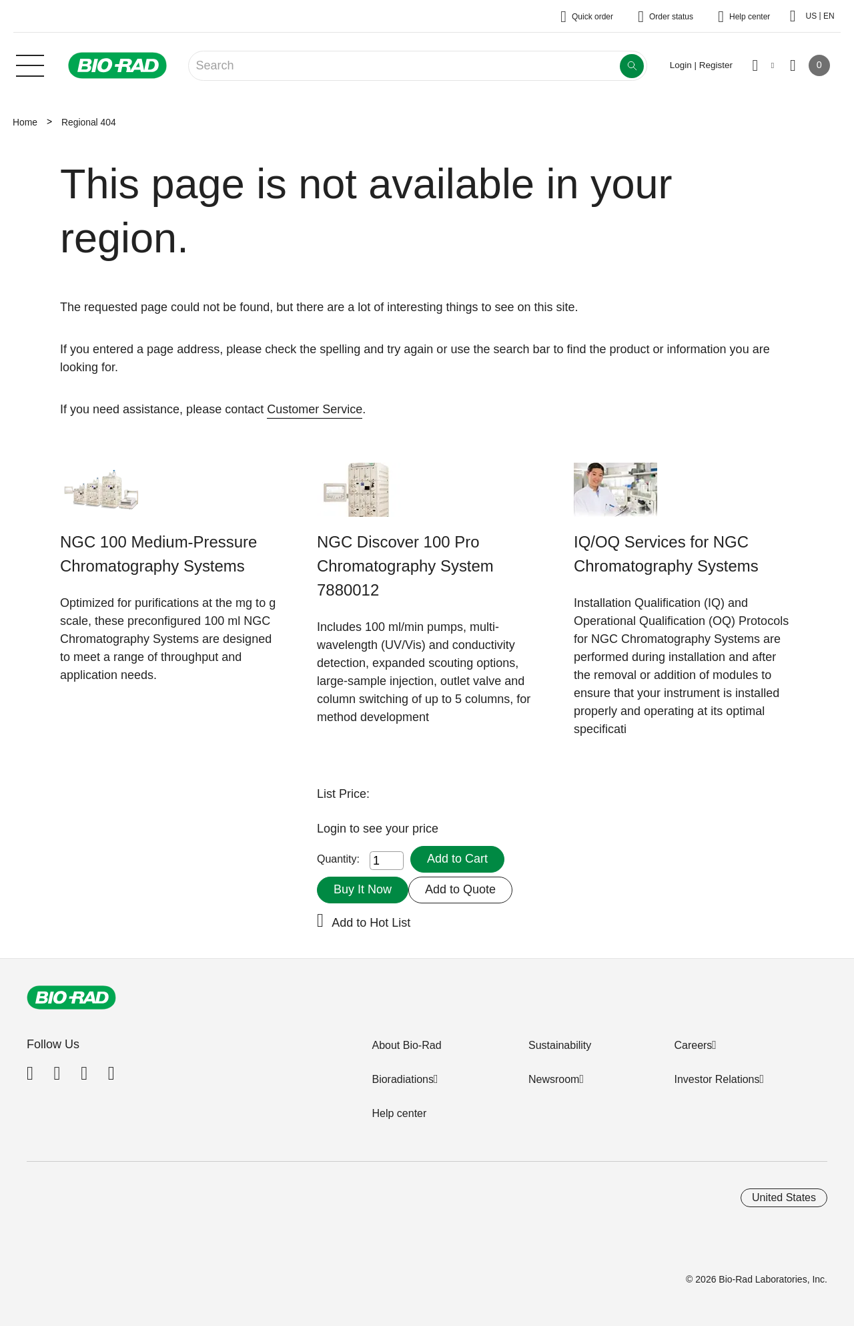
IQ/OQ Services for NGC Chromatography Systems (666, 554)
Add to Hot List (371, 922)
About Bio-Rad (406, 1045)
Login (333, 828)
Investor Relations (716, 1079)
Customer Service (314, 409)
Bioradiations (403, 1079)
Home (25, 122)
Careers (693, 1045)
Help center (399, 1113)
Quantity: (338, 859)
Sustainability (559, 1045)
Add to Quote (460, 889)
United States (784, 1197)
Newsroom (553, 1079)
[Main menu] (30, 64)
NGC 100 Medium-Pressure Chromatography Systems (158, 554)
